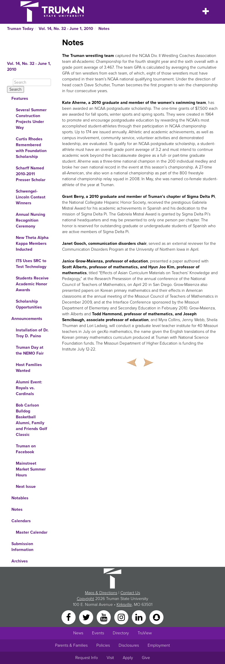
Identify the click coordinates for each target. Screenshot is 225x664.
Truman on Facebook (26, 449)
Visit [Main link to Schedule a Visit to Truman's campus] (110, 657)
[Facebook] (69, 616)
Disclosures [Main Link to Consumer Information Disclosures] (129, 645)
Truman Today (20, 28)
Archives (19, 561)
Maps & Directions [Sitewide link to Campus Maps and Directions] (101, 592)
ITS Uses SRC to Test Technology (31, 263)
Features (19, 98)
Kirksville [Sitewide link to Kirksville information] (124, 604)
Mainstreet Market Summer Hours (31, 469)
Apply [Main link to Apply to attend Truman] (128, 657)
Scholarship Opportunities (29, 304)
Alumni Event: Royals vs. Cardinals (29, 388)
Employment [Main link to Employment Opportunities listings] (159, 645)
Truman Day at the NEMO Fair (30, 350)
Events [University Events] (98, 633)
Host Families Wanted (29, 367)
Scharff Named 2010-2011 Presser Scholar (30, 174)
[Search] (32, 82)
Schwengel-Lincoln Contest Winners (30, 197)
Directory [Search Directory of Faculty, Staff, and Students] (121, 633)
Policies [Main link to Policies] (103, 645)
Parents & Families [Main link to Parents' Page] (71, 645)
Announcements (26, 318)
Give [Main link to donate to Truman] (146, 657)
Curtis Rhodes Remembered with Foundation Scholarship (31, 147)
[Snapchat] (156, 616)
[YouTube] (104, 616)
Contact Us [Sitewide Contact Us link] (130, 592)
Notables (19, 498)
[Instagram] (122, 616)
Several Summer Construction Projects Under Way (31, 118)
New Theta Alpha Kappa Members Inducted (32, 243)
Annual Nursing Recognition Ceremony (30, 220)
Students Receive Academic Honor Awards (32, 284)
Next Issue (26, 486)
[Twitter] (87, 616)
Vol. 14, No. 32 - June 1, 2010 (66, 28)
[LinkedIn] (139, 616)
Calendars (21, 520)
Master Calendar (31, 532)
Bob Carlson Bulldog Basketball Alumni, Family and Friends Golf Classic (31, 420)
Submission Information (22, 546)
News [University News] (78, 633)
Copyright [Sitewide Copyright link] (85, 598)
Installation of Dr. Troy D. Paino (32, 333)
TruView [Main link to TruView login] (145, 633)
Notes (104, 28)
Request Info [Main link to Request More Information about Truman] (86, 657)
